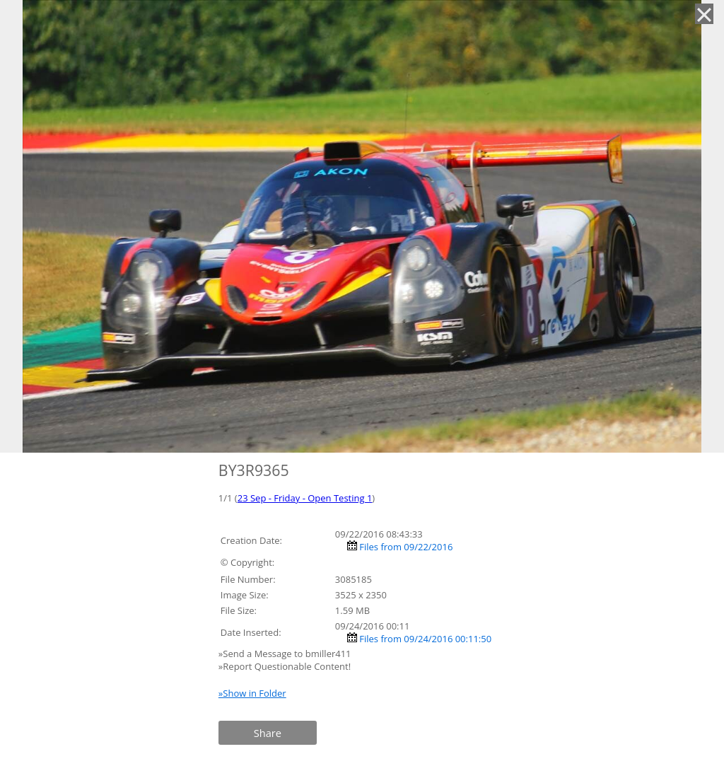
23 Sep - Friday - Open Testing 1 (305, 498)
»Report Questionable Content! (284, 666)
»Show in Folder (252, 693)
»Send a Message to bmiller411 (286, 653)
